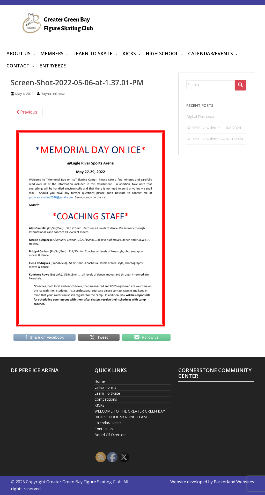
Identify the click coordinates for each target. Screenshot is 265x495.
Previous (26, 112)
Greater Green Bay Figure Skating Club (84, 482)
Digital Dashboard (201, 116)
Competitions (105, 399)
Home (99, 381)
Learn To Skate (93, 53)
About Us (18, 53)
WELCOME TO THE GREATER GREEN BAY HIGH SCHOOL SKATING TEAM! (129, 414)
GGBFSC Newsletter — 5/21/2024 (214, 138)
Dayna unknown (54, 93)
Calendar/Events (210, 53)
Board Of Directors (110, 434)
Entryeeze (52, 65)
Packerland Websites (234, 482)
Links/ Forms (105, 387)
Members (51, 53)
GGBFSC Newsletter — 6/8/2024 (213, 127)
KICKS (129, 53)
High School (162, 53)
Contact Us (103, 428)
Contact (18, 65)
